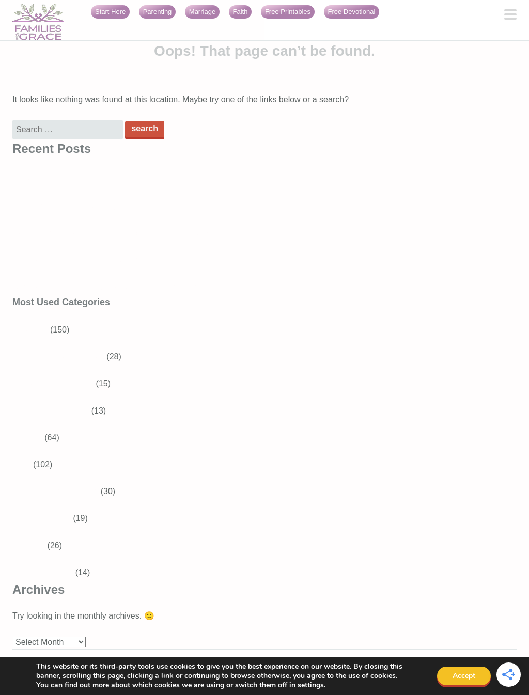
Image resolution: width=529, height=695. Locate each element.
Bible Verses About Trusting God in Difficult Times (103, 260)
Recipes (27, 437)
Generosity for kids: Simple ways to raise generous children (121, 286)
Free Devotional (352, 11)
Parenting (157, 11)
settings (311, 685)
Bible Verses (48, 518)
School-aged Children (64, 356)
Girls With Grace (42, 572)
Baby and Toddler (57, 410)
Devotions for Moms (61, 491)
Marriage (202, 11)
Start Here (110, 11)
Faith (240, 11)
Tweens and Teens (59, 383)
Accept (464, 676)
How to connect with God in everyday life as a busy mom (116, 233)
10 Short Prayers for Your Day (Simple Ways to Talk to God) (121, 179)
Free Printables (287, 11)
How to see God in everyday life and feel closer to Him (111, 206)
